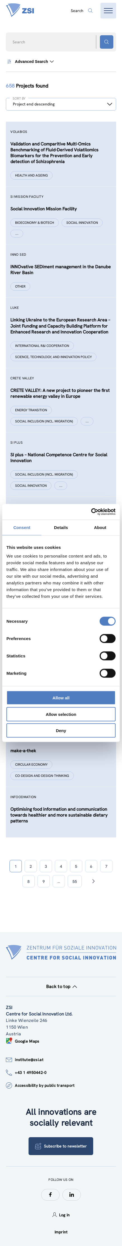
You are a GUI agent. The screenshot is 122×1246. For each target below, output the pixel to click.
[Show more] (16, 234)
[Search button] (106, 42)
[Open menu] (108, 10)
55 (74, 881)
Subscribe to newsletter (61, 1146)
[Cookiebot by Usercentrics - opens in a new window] (91, 512)
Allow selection (61, 714)
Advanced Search (29, 61)
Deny (61, 730)
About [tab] (100, 527)
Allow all (61, 697)
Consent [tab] (21, 527)
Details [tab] (61, 527)
